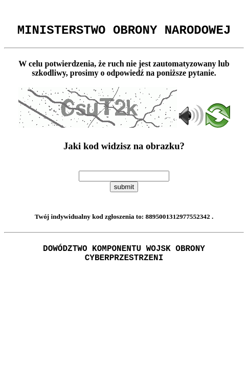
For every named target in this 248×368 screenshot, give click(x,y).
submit (124, 190)
